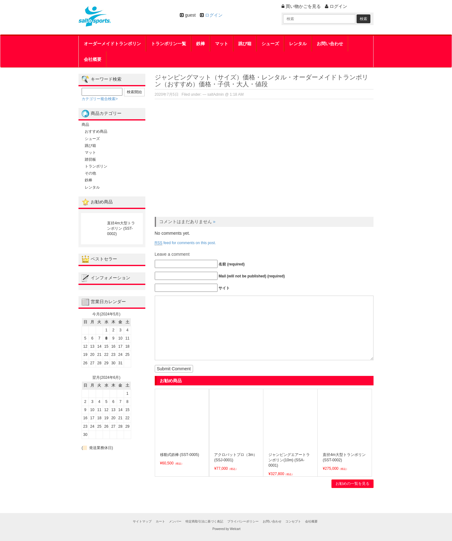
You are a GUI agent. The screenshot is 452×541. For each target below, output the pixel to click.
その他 (90, 173)
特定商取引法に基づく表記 (204, 521)
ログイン (214, 15)
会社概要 (92, 59)
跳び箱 (244, 43)
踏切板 (90, 159)
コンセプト (293, 521)
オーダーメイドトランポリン (112, 43)
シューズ (270, 43)
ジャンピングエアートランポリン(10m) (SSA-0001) (289, 460)
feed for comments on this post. (185, 243)
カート (160, 521)
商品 (85, 124)
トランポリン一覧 (168, 43)
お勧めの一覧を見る (352, 483)
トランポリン (96, 166)
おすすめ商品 (96, 131)
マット (221, 43)
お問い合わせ (330, 43)
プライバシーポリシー (243, 521)
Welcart (235, 529)
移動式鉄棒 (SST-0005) (179, 455)
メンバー (175, 521)
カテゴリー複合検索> (100, 99)
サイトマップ (142, 521)
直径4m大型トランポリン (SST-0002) (121, 228)
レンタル (298, 43)
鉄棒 (200, 43)
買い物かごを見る (301, 6)
